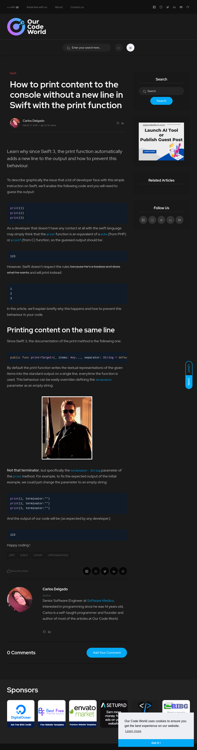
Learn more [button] (133, 731)
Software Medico (100, 600)
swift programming (58, 555)
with (13, 7)
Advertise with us (37, 7)
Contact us (77, 7)
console (38, 555)
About (59, 7)
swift (11, 555)
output (24, 555)
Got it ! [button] (156, 742)
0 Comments (21, 653)
